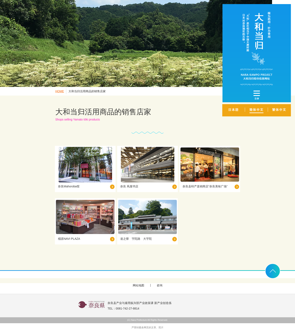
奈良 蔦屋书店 (129, 186)
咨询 (159, 285)
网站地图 (138, 285)
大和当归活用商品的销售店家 (87, 91)
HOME (59, 91)
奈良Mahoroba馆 (68, 186)
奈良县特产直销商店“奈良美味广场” (205, 186)
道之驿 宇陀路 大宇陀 (136, 238)
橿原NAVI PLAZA (69, 238)
